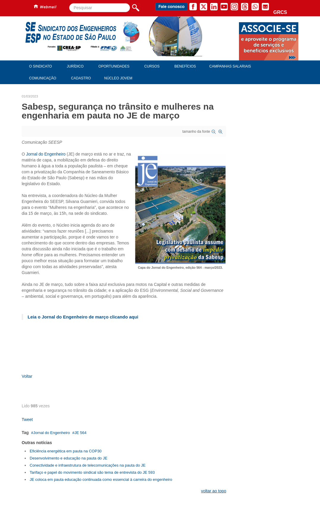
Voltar (27, 376)
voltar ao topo (213, 491)
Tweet (27, 419)
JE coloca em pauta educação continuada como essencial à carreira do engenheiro (101, 479)
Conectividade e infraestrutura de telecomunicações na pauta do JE (87, 465)
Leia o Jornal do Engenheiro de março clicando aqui (83, 316)
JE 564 (80, 432)
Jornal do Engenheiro (46, 154)
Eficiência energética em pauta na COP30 (66, 451)
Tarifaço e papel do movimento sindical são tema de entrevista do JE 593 (92, 472)
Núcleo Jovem (118, 78)
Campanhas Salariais (230, 66)
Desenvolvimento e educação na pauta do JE (68, 458)
